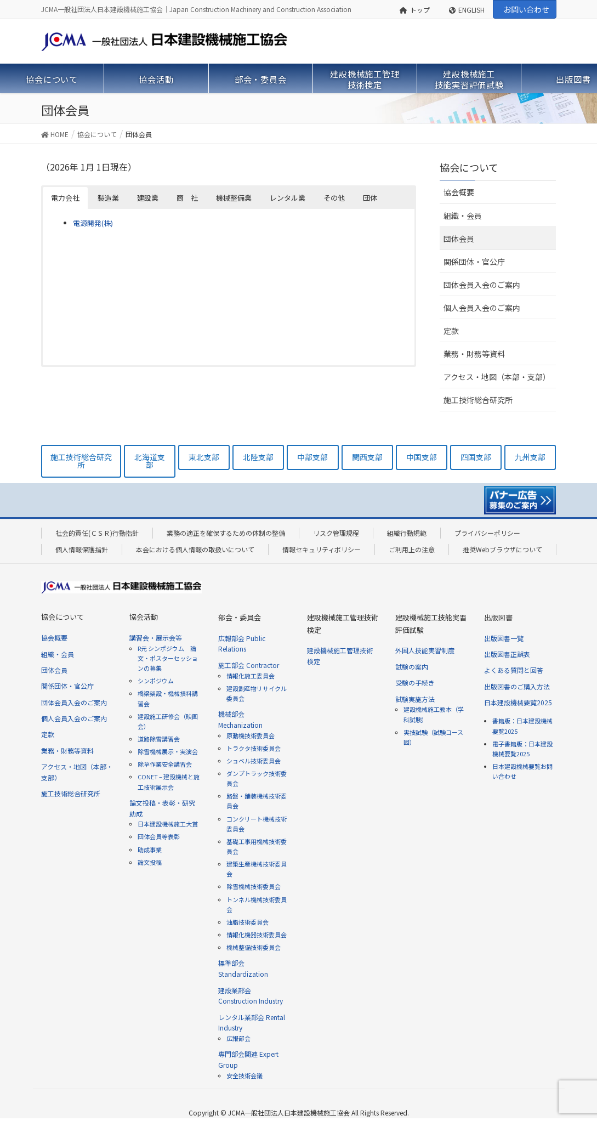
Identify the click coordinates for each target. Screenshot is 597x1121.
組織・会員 (463, 215)
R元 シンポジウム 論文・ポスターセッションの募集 (168, 658)
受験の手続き (415, 682)
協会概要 (459, 191)
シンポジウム (156, 680)
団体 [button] (370, 198)
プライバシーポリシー (487, 532)
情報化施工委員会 (250, 675)
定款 (451, 330)
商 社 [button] (187, 198)
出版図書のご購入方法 (517, 686)
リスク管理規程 (336, 532)
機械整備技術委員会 (253, 947)
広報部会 (238, 1038)
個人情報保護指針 (81, 549)
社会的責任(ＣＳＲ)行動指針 (97, 532)
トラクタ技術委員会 (253, 748)
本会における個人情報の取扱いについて (195, 549)
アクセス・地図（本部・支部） (497, 376)
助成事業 (150, 849)
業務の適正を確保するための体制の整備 (226, 532)
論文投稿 (150, 862)
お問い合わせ (526, 9)
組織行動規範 (407, 532)
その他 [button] (334, 198)
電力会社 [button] (65, 198)
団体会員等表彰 (159, 836)
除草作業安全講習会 (165, 764)
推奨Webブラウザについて (502, 549)
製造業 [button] (108, 198)
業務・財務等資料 (474, 353)
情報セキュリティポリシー (321, 549)
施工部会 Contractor (248, 665)
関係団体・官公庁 (474, 261)
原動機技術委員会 (250, 735)
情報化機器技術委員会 (256, 934)
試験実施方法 (415, 699)
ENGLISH (467, 9)
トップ (415, 9)
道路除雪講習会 (159, 738)
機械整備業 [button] (234, 198)
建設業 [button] (147, 198)
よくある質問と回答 (513, 670)
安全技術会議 (244, 1075)
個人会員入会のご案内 (482, 307)
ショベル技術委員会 (253, 760)
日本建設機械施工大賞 (168, 823)
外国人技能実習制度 (424, 650)
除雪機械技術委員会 (253, 886)
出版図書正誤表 (507, 654)
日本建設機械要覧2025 (518, 702)
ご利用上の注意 (412, 549)
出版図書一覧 (504, 638)
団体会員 (459, 238)
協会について (469, 167)
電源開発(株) (93, 223)
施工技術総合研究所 (478, 399)
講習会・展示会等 (155, 637)
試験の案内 (411, 666)
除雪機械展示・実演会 (168, 751)
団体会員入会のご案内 (482, 284)
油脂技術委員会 (247, 922)
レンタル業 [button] (287, 198)
